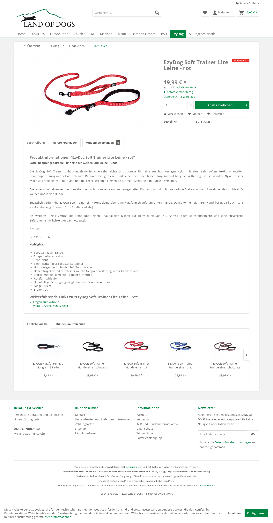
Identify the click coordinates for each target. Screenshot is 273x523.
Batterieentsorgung (149, 438)
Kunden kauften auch (70, 324)
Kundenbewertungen (102, 142)
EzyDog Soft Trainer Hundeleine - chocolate (225, 365)
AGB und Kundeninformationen (157, 424)
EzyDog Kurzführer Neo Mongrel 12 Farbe (48, 365)
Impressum (143, 419)
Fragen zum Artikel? (44, 302)
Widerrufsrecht (146, 433)
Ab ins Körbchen (227, 104)
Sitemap (80, 428)
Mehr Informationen (58, 517)
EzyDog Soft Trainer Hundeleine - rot (136, 365)
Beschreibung (36, 142)
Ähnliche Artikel (37, 324)
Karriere (141, 415)
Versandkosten (134, 467)
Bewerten (215, 114)
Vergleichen (173, 114)
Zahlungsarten (84, 424)
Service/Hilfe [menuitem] (246, 3)
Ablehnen (234, 513)
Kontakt (80, 415)
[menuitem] (126, 13)
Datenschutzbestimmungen (233, 442)
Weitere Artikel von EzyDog (49, 306)
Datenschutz (144, 428)
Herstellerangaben (65, 142)
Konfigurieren (256, 513)
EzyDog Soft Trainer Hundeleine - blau (181, 365)
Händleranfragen (86, 433)
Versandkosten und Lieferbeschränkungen (103, 419)
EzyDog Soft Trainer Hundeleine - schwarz (92, 365)
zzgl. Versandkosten (186, 87)
